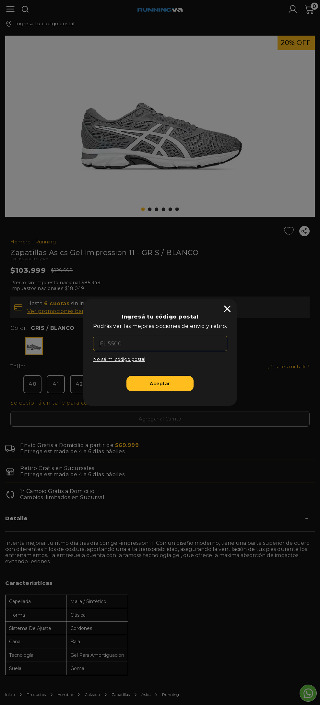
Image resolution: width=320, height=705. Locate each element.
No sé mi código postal (119, 359)
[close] (227, 309)
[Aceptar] (160, 383)
